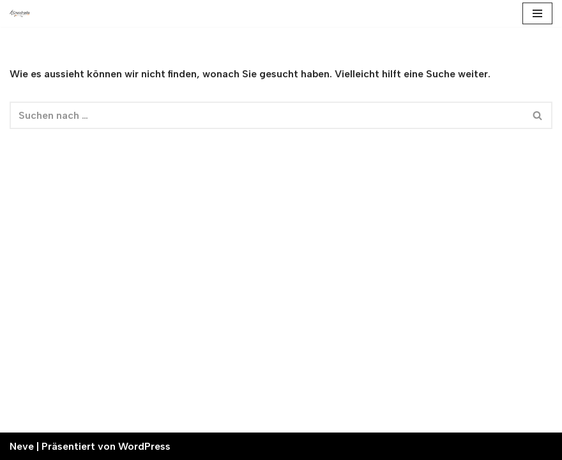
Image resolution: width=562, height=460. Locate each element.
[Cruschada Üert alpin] (20, 14)
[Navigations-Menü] (537, 13)
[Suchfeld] (267, 115)
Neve (22, 446)
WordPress (144, 446)
